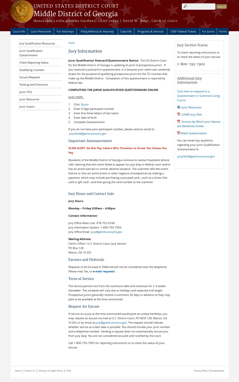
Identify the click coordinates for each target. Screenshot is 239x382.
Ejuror (85, 104)
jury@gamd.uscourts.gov (106, 232)
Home (71, 42)
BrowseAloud (217, 370)
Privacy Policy (201, 370)
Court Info (19, 31)
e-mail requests (104, 271)
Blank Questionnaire (194, 133)
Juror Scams (26, 106)
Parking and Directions (33, 84)
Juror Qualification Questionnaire (31, 53)
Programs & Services (151, 31)
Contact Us (29, 370)
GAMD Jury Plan (192, 114)
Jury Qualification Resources (37, 43)
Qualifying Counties (31, 70)
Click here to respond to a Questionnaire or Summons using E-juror (198, 95)
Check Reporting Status (33, 62)
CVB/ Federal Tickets (183, 31)
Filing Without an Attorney (97, 31)
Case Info (126, 31)
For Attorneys (65, 31)
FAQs (68, 370)
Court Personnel (41, 31)
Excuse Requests (29, 77)
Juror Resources (191, 107)
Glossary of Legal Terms (50, 370)
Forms (223, 31)
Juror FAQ (25, 92)
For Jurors (208, 31)
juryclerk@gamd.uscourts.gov (88, 133)
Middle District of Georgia (76, 14)
